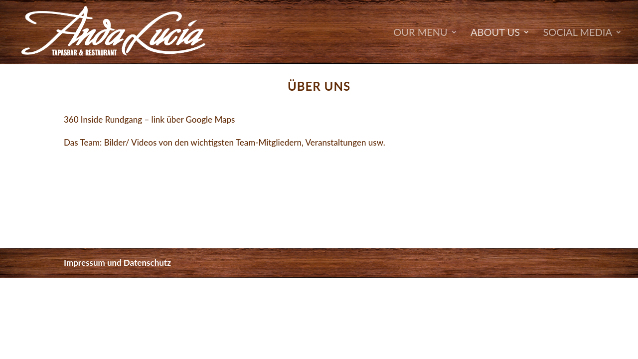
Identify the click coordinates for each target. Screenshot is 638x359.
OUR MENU (420, 33)
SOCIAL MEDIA (577, 33)
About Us (495, 33)
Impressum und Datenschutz (117, 262)
